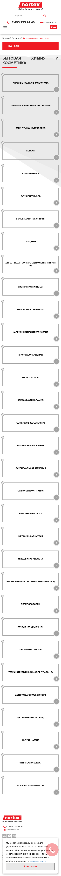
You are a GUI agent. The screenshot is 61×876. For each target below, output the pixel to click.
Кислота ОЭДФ (30, 377)
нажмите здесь (38, 861)
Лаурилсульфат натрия (30, 491)
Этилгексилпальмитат (30, 785)
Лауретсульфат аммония (30, 423)
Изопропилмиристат (30, 287)
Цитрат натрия (30, 740)
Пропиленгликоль (30, 649)
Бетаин (30, 151)
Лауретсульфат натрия (30, 445)
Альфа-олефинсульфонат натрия (30, 105)
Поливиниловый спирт (31, 627)
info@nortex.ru (50, 22)
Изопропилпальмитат (30, 309)
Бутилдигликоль (31, 196)
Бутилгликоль (30, 173)
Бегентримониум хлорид (31, 128)
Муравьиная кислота (30, 559)
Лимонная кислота (30, 513)
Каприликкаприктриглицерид (30, 332)
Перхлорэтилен (30, 604)
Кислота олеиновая (31, 355)
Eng (53, 27)
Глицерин (30, 241)
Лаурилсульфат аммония (30, 468)
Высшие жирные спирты (30, 219)
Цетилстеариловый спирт (30, 695)
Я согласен (30, 866)
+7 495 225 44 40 (22, 22)
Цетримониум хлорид (30, 717)
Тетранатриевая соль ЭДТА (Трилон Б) (30, 672)
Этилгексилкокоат (31, 763)
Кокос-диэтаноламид (31, 400)
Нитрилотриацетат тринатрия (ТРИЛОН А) (31, 581)
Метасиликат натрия (30, 536)
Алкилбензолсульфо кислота (30, 83)
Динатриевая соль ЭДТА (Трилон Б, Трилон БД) (31, 264)
